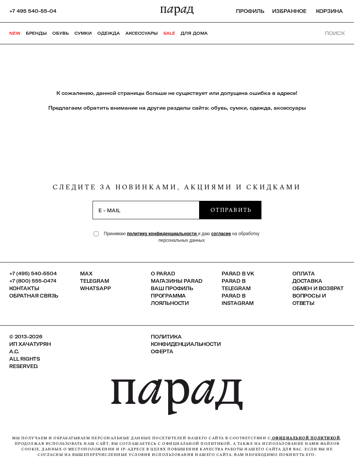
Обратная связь (33, 296)
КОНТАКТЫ (24, 288)
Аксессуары (141, 33)
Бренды (36, 33)
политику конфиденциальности (162, 233)
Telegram (94, 281)
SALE (169, 33)
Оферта (162, 351)
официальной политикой (305, 438)
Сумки (83, 33)
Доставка (307, 281)
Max (86, 273)
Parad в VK (238, 273)
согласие (221, 233)
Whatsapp (95, 288)
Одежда (108, 33)
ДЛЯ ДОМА (194, 33)
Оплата (303, 273)
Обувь (60, 33)
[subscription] (146, 210)
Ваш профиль (172, 288)
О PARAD (163, 273)
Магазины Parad (176, 281)
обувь (219, 108)
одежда (260, 108)
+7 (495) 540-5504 (33, 273)
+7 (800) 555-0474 (32, 281)
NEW (14, 33)
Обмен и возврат (318, 288)
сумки (238, 108)
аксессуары (290, 108)
